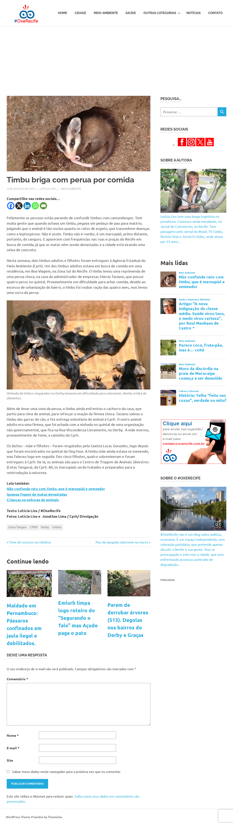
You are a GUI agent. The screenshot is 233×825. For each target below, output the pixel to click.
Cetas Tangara (17, 527)
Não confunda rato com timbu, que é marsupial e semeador (56, 489)
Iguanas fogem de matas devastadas (37, 494)
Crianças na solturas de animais (33, 500)
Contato (215, 13)
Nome (13, 735)
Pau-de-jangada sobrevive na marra (122, 542)
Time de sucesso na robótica (30, 542)
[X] (19, 205)
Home (62, 13)
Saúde (130, 13)
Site (10, 760)
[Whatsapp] (35, 205)
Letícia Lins (48, 188)
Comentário (17, 679)
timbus (56, 527)
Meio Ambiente (106, 13)
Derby (45, 527)
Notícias (193, 13)
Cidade (80, 13)
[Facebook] (10, 205)
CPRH (34, 527)
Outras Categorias (162, 13)
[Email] (43, 205)
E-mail (13, 748)
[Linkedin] (27, 205)
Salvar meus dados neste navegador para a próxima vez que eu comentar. (66, 771)
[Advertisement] (116, 57)
